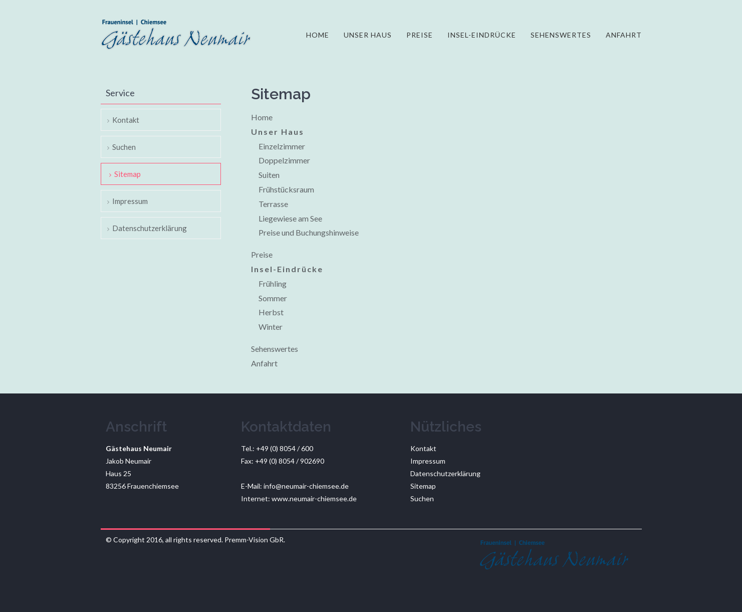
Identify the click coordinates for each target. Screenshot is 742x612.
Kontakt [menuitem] (125, 119)
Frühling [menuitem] (273, 283)
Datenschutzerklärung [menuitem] (149, 228)
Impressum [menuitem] (130, 201)
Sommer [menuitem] (273, 298)
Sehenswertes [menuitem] (561, 35)
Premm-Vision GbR (254, 539)
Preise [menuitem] (419, 35)
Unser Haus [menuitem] (368, 35)
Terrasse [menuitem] (273, 204)
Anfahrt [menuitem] (624, 35)
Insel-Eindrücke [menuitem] (481, 35)
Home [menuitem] (317, 35)
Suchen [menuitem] (124, 146)
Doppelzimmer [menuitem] (284, 160)
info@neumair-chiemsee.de (306, 486)
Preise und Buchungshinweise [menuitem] (309, 232)
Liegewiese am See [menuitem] (290, 218)
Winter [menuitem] (271, 326)
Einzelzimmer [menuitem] (282, 146)
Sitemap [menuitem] (127, 173)
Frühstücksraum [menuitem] (286, 189)
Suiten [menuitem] (269, 174)
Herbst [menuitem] (271, 312)
